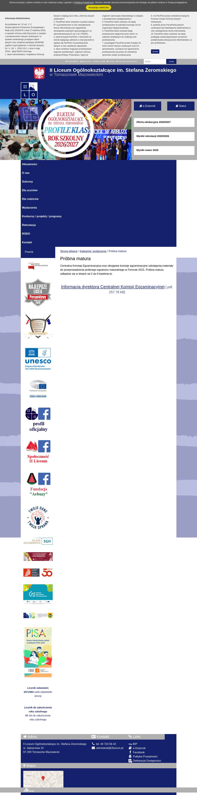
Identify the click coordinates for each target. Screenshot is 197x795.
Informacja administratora (126, 61)
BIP (132, 744)
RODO (26, 233)
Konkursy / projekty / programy (42, 216)
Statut (181, 106)
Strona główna (72, 61)
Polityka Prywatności (142, 756)
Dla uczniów (29, 190)
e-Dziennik (147, 106)
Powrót (29, 251)
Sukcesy (27, 181)
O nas (25, 172)
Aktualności (29, 164)
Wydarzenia (29, 207)
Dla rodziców (30, 199)
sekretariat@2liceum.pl (107, 748)
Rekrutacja (29, 225)
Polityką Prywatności (84, 2)
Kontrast (111, 61)
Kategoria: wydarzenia (93, 251)
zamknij (155, 51)
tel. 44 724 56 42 (103, 744)
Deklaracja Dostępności (144, 761)
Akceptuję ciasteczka (98, 7)
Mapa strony (85, 61)
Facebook (136, 752)
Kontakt (27, 242)
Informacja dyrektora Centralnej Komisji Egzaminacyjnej (113, 286)
